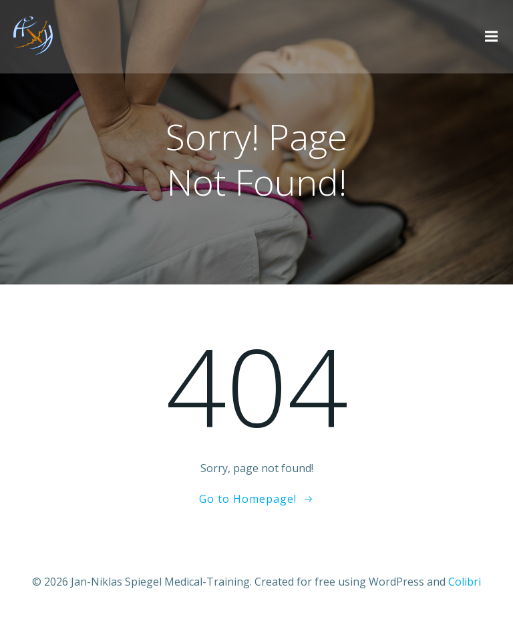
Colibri (464, 581)
